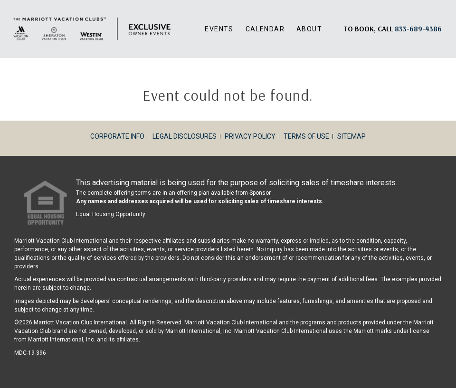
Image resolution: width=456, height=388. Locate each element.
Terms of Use (306, 136)
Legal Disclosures (184, 136)
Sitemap (351, 136)
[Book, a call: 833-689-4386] (418, 28)
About (309, 29)
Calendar (265, 29)
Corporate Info (117, 136)
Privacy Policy (250, 136)
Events (219, 29)
